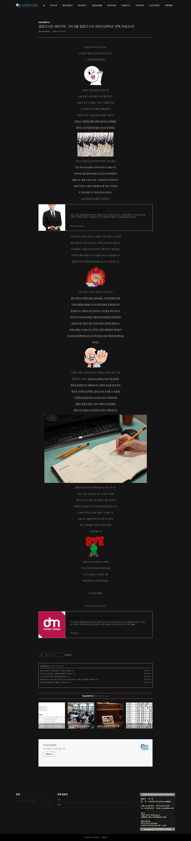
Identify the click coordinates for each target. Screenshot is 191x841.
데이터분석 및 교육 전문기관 (54, 748)
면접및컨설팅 (97, 5)
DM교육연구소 (45, 666)
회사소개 (53, 5)
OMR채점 (168, 5)
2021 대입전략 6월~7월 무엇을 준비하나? (54, 676)
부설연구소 (125, 5)
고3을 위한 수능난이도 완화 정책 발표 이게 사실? (56, 673)
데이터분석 (82, 5)
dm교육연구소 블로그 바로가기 (95, 198)
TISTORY (96, 837)
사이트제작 (139, 5)
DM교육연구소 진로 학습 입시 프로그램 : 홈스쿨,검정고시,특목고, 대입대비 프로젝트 (67, 679)
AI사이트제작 (154, 5)
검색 (48, 800)
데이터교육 (111, 5)
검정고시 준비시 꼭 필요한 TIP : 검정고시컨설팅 (55, 670)
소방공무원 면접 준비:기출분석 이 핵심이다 (54, 682)
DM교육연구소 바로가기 (95, 605)
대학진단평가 (67, 5)
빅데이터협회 (50, 745)
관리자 (104, 837)
